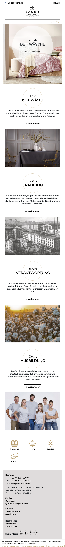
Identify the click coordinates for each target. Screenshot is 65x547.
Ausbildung (10, 514)
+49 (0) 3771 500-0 (19, 478)
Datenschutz (11, 526)
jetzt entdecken (34, 52)
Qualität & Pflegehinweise (16, 504)
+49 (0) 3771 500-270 (20, 481)
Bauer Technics (15, 3)
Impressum (10, 524)
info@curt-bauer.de (20, 484)
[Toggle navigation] (47, 21)
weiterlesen (34, 123)
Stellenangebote (12, 511)
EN (58, 3)
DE (54, 3)
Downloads (10, 501)
